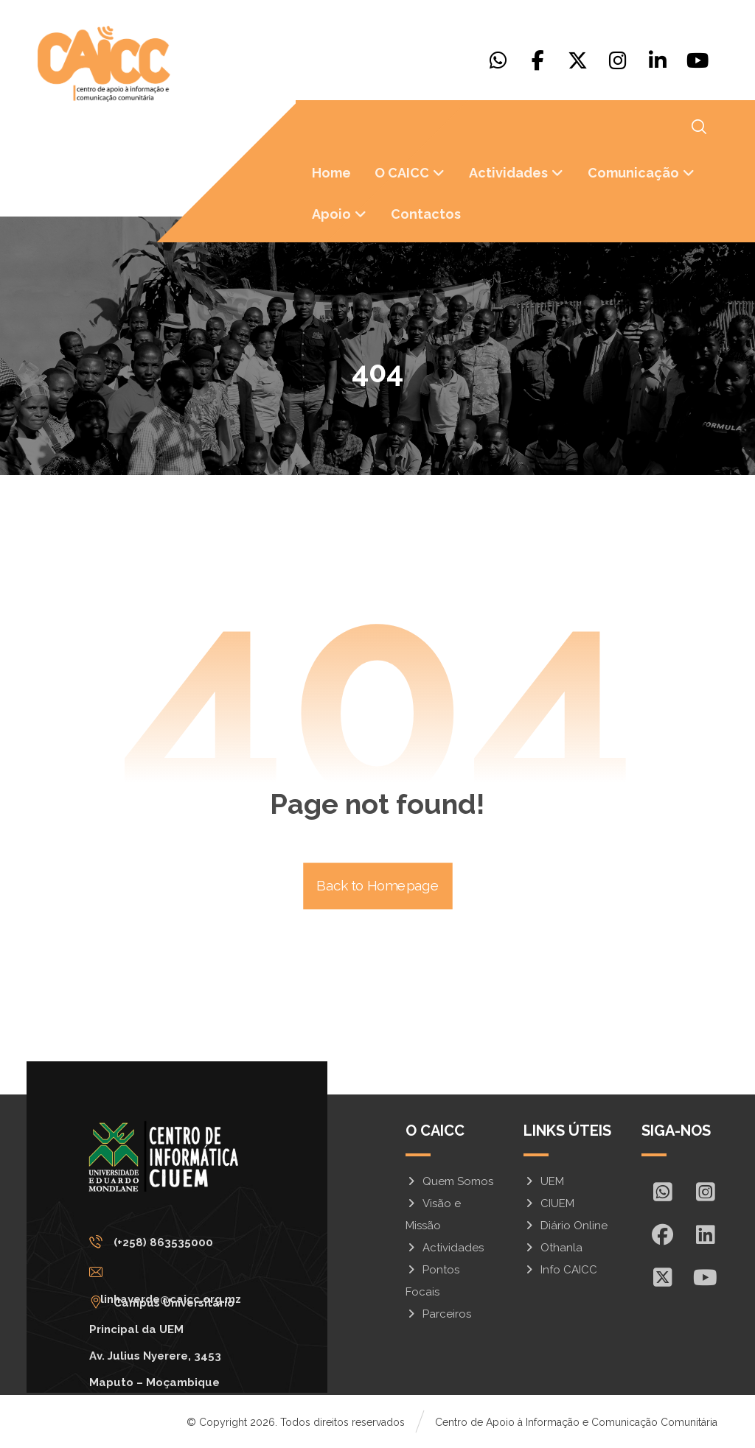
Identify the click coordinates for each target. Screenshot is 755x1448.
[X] (578, 60)
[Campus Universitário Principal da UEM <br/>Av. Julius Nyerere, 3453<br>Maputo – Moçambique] (171, 1302)
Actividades (445, 1247)
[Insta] (705, 1191)
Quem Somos (449, 1181)
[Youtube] (697, 60)
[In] (705, 1234)
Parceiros (438, 1314)
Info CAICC (560, 1269)
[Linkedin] (658, 60)
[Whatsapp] (498, 60)
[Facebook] (538, 60)
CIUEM (548, 1203)
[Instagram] (618, 60)
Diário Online (565, 1225)
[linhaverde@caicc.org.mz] (171, 1272)
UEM (543, 1181)
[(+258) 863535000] (171, 1242)
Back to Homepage (377, 886)
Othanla (552, 1247)
